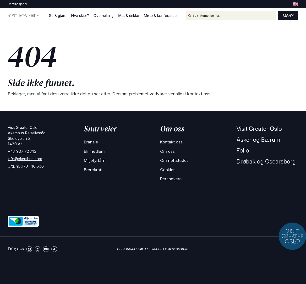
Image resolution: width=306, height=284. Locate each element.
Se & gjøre (57, 15)
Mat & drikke (128, 15)
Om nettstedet (174, 160)
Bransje (91, 142)
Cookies (167, 169)
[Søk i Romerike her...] (231, 15)
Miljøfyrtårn (94, 160)
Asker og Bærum (258, 139)
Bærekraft (93, 169)
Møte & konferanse (160, 15)
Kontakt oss (171, 142)
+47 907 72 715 (22, 151)
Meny (288, 15)
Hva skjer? (80, 15)
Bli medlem (94, 151)
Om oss (167, 151)
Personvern (171, 178)
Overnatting (103, 15)
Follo (242, 150)
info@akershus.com (25, 158)
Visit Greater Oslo (259, 128)
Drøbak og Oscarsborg (266, 161)
